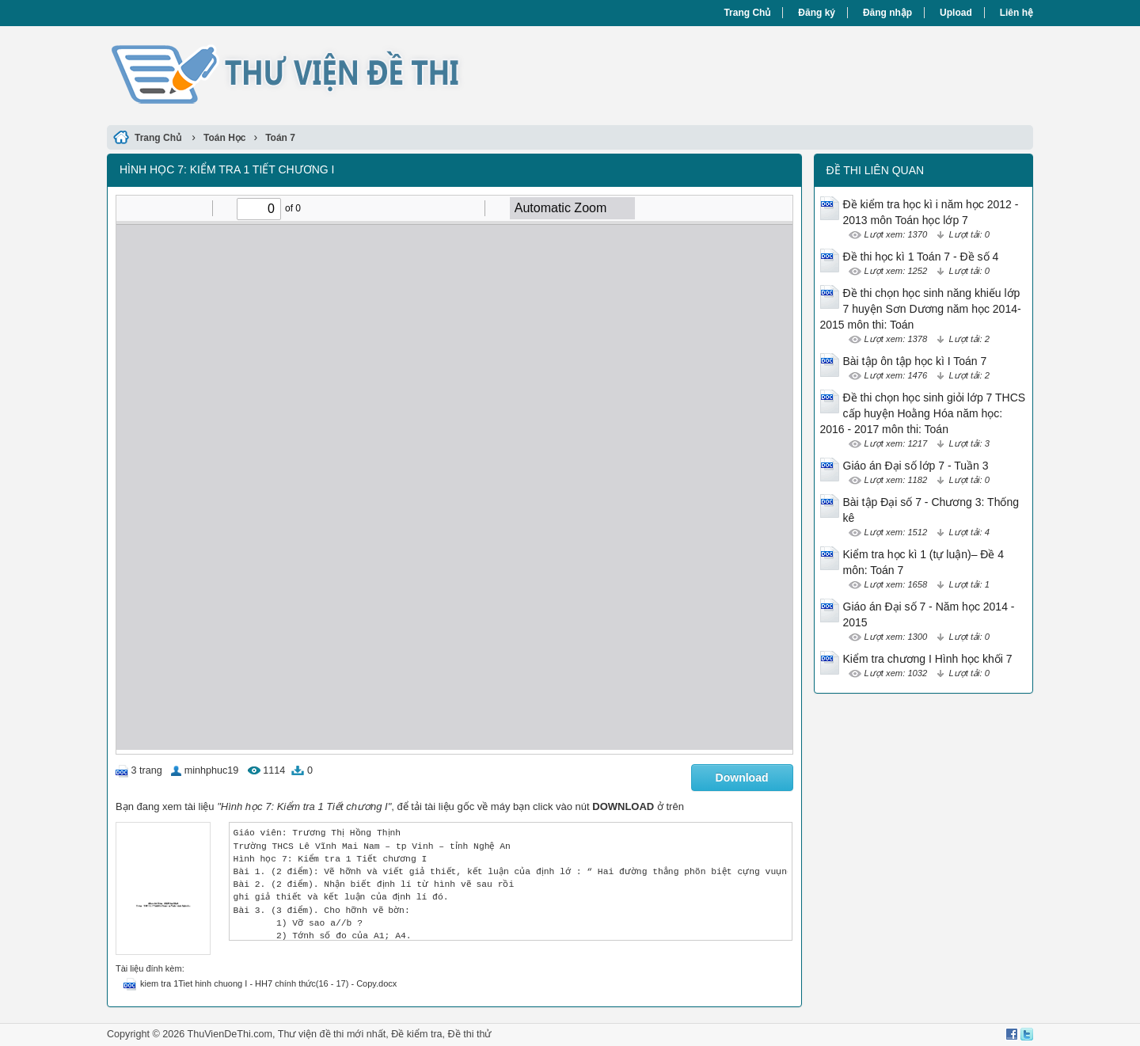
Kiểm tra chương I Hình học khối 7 (928, 658)
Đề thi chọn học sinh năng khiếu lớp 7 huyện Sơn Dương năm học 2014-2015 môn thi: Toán (920, 309)
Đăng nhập (887, 12)
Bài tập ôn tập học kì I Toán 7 (915, 361)
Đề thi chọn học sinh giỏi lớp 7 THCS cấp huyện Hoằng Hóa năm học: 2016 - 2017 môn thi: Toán (923, 413)
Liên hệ (1016, 12)
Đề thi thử (470, 1034)
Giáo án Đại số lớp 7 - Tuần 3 (916, 465)
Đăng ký (816, 12)
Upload (956, 12)
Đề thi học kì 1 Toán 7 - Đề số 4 (921, 256)
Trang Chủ (747, 12)
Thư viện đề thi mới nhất (332, 1034)
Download (742, 777)
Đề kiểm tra (416, 1034)
